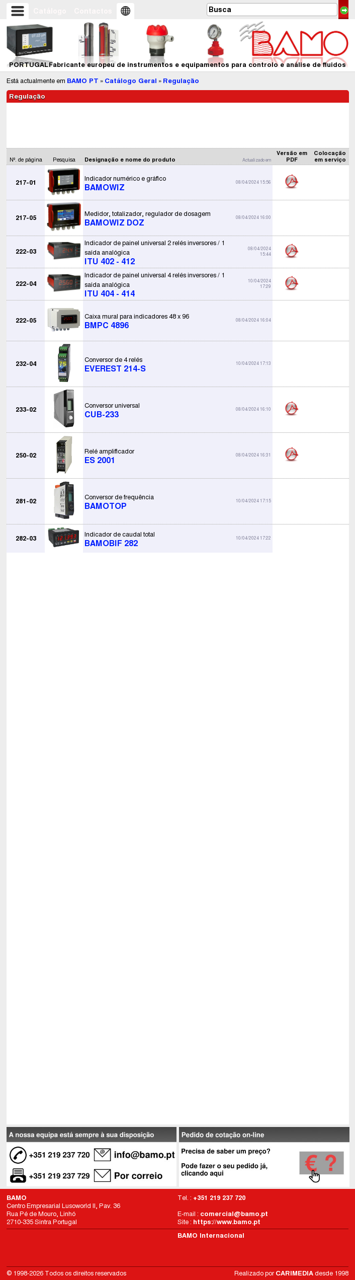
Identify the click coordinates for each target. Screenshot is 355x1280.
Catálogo (49, 11)
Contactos (93, 11)
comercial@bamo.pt (234, 1214)
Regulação (181, 81)
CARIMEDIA (294, 1273)
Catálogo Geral (131, 81)
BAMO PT (83, 81)
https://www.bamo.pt (226, 1222)
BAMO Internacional (211, 1235)
